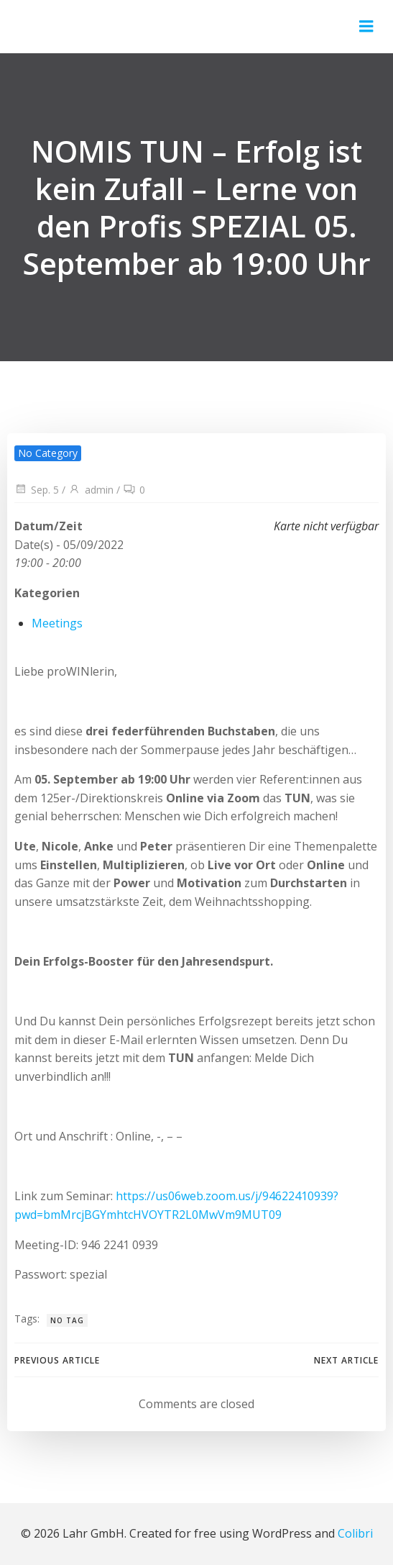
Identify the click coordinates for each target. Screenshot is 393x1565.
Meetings (57, 623)
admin (91, 489)
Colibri (355, 1533)
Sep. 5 (36, 489)
